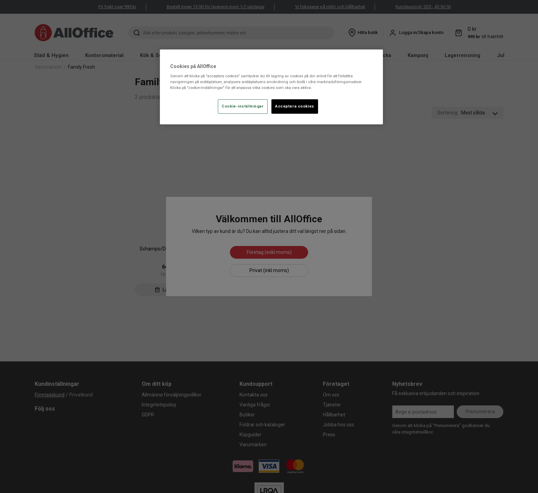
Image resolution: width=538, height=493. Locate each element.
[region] (271, 87)
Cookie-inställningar (243, 106)
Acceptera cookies (294, 106)
